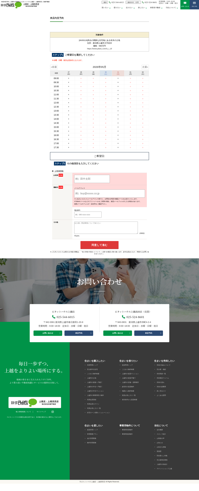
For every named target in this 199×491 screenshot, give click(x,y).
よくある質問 (162, 398)
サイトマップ (42, 414)
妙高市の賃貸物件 (129, 389)
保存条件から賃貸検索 (131, 403)
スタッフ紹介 (162, 440)
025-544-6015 (104, 3)
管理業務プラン (93, 440)
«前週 (54, 67)
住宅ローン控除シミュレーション (100, 417)
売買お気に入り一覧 (95, 412)
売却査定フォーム (164, 381)
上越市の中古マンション (97, 394)
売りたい (117, 8)
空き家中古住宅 (93, 372)
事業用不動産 (146, 8)
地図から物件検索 (129, 394)
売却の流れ (161, 385)
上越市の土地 (92, 381)
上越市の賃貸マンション (132, 376)
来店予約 (193, 6)
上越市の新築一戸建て (96, 385)
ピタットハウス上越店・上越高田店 (93, 489)
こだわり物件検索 (94, 376)
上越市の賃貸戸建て (130, 381)
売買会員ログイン (94, 407)
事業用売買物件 (128, 436)
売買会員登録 (92, 403)
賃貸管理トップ (93, 436)
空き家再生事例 (163, 467)
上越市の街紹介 (163, 471)
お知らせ (160, 449)
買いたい (91, 8)
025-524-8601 (142, 3)
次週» (145, 67)
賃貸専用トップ (128, 367)
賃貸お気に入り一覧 (130, 398)
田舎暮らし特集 (163, 462)
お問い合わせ (181, 6)
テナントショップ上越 (166, 476)
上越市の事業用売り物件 (97, 398)
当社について (164, 8)
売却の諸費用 (162, 389)
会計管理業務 (92, 445)
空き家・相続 (162, 372)
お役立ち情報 (162, 453)
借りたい (104, 8)
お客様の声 (161, 445)
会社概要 (160, 436)
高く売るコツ (162, 394)
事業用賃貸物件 (128, 440)
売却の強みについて (165, 367)
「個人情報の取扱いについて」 (91, 254)
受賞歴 (159, 458)
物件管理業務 (92, 449)
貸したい (131, 8)
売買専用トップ (93, 367)
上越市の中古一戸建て (96, 389)
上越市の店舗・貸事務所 (132, 385)
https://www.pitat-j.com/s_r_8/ (99, 49)
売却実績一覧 (162, 376)
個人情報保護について (25, 414)
